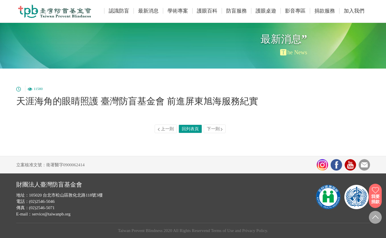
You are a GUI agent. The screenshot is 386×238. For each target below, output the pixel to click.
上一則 (166, 129)
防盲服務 (236, 11)
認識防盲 (119, 11)
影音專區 (295, 11)
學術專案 (177, 11)
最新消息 (148, 11)
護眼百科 (207, 11)
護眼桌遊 (266, 11)
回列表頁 (190, 129)
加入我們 (354, 11)
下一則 (215, 129)
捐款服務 (324, 11)
